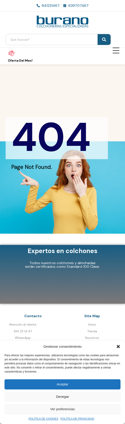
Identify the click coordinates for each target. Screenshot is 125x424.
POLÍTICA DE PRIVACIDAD (77, 418)
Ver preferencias (62, 409)
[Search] (104, 39)
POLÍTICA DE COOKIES (43, 418)
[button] (118, 346)
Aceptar (62, 384)
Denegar (62, 396)
